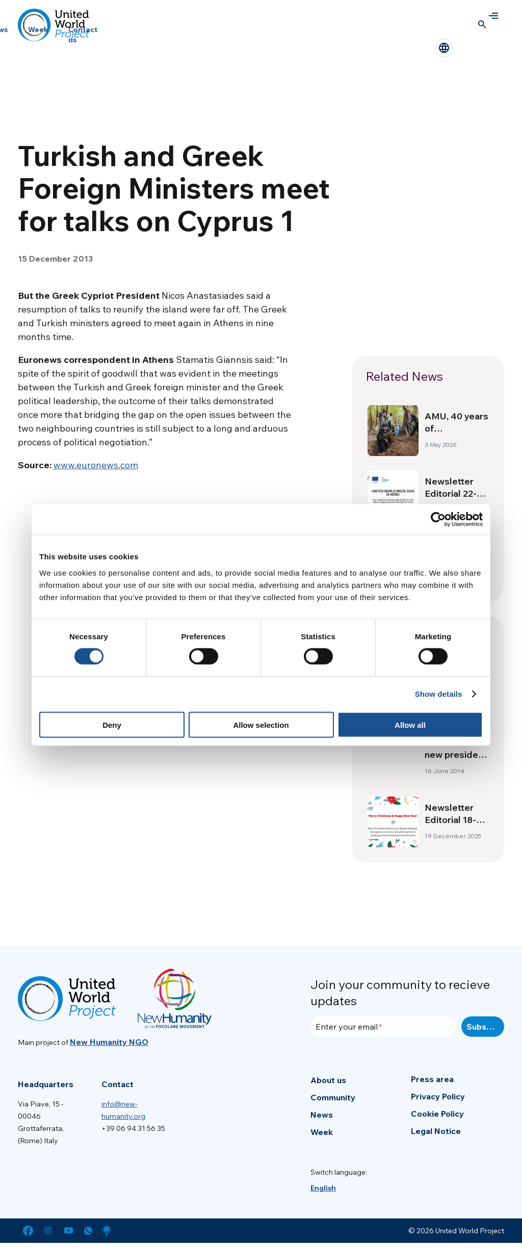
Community (332, 1097)
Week (38, 29)
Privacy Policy (438, 1096)
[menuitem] (323, 1187)
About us (328, 1080)
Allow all (410, 724)
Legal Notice (436, 1131)
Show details (438, 694)
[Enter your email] (383, 1026)
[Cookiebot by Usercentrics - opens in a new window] (438, 519)
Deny (111, 724)
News (321, 1115)
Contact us (82, 34)
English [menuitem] (323, 1187)
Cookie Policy (437, 1114)
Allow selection (261, 724)
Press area (432, 1079)
